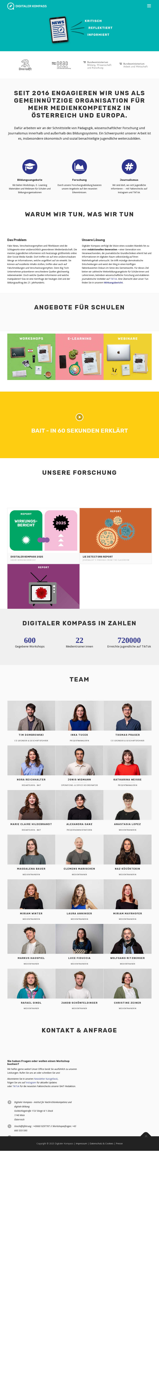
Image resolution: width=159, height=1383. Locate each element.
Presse (119, 1354)
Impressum (81, 1354)
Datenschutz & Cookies (101, 1354)
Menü (149, 5)
